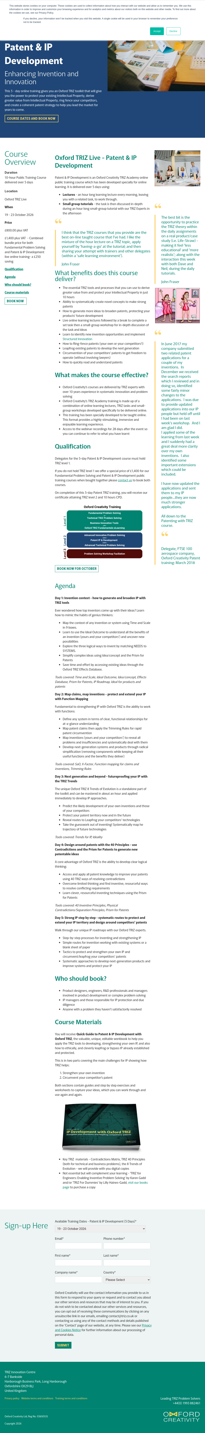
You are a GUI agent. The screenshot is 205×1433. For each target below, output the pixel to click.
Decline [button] (173, 31)
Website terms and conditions (37, 1398)
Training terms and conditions (71, 1398)
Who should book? (18, 284)
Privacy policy (12, 1398)
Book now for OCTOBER (76, 568)
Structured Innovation (77, 338)
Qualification (14, 269)
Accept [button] (157, 31)
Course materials (17, 292)
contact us (125, 480)
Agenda (10, 276)
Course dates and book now (31, 118)
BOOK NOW (15, 301)
